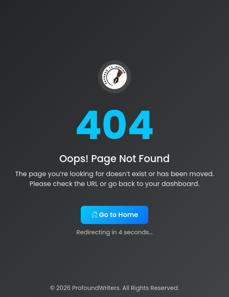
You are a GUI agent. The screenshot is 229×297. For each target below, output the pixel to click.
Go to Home (114, 214)
